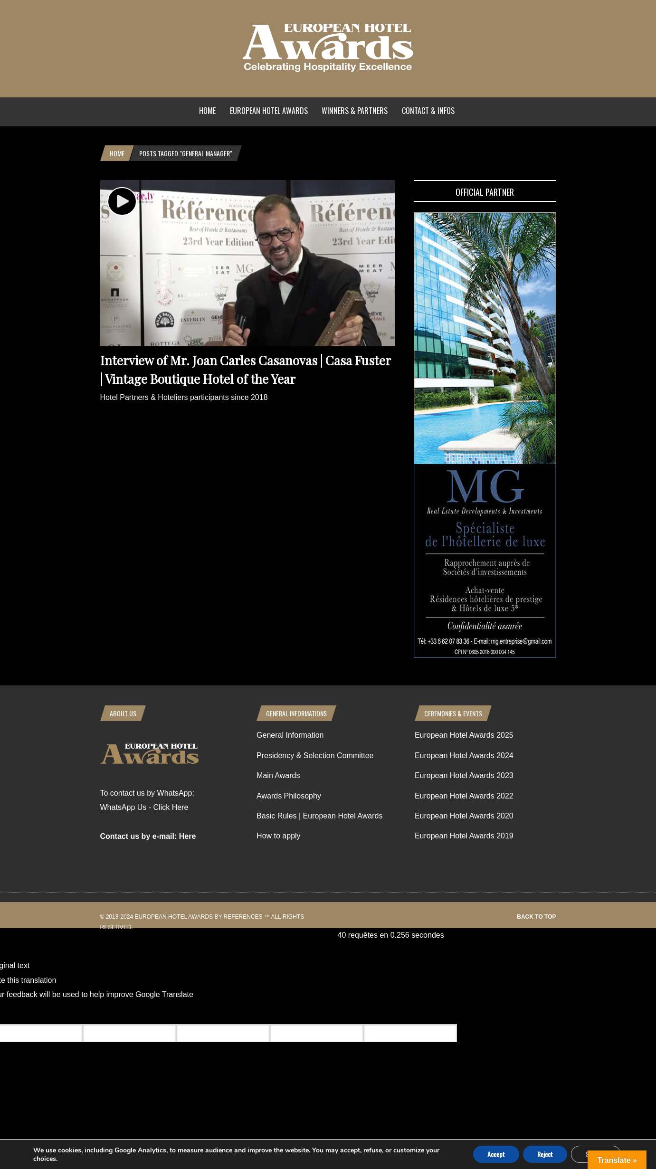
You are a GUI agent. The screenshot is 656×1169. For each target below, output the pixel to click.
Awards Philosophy (289, 796)
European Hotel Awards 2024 (464, 755)
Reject (545, 1154)
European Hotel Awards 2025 (464, 735)
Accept (496, 1154)
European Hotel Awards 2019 (464, 836)
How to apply (279, 836)
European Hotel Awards (269, 110)
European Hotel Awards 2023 (464, 775)
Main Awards (278, 775)
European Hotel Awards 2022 (464, 796)
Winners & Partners (355, 110)
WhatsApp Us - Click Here (144, 807)
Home (207, 110)
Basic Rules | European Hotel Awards (319, 816)
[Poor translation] (63, 1013)
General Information (290, 735)
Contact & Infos (428, 110)
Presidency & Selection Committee (315, 755)
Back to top (536, 916)
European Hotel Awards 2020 (464, 816)
